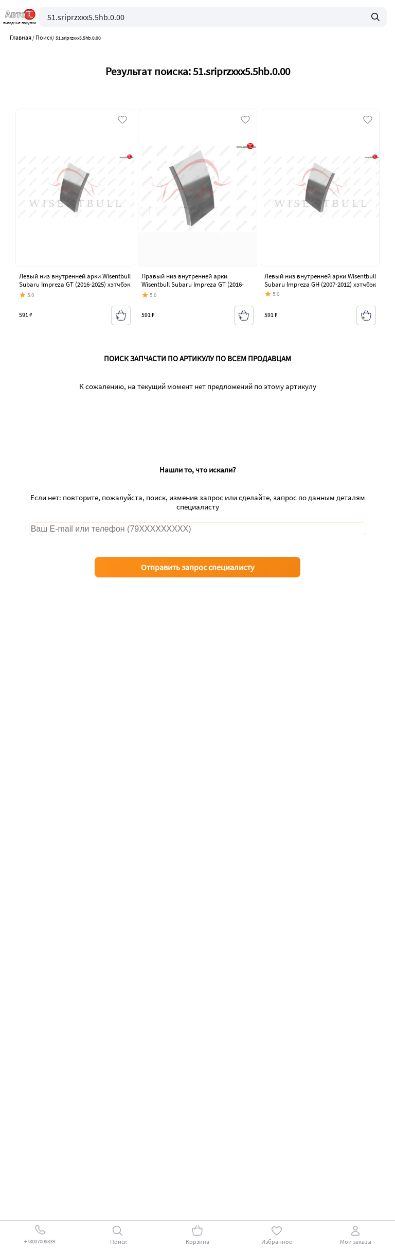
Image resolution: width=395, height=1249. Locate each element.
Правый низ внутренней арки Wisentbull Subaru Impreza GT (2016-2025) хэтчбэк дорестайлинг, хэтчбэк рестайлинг (194, 288)
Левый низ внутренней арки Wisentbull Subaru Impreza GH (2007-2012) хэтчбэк (320, 280)
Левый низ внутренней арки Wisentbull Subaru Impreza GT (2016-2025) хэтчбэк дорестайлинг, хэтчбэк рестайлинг (75, 284)
